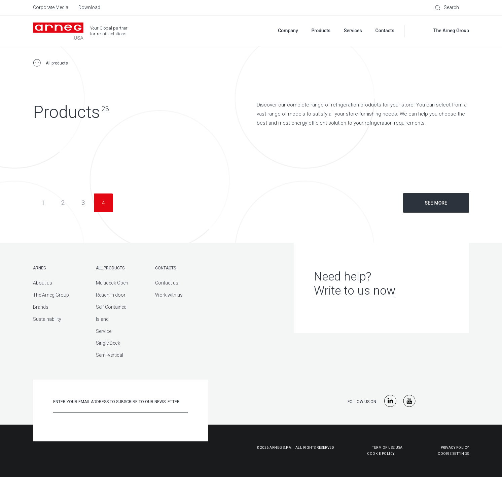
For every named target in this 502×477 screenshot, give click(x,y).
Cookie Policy (348, 454)
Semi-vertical (109, 355)
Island (102, 319)
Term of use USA (387, 447)
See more (436, 203)
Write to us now (354, 291)
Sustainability (47, 319)
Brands (40, 307)
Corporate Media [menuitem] (50, 7)
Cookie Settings (453, 454)
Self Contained (111, 307)
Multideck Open (112, 283)
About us (42, 283)
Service (103, 331)
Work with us (169, 295)
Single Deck (108, 343)
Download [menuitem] (89, 7)
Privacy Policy (455, 447)
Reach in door (111, 295)
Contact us (166, 283)
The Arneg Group (51, 295)
